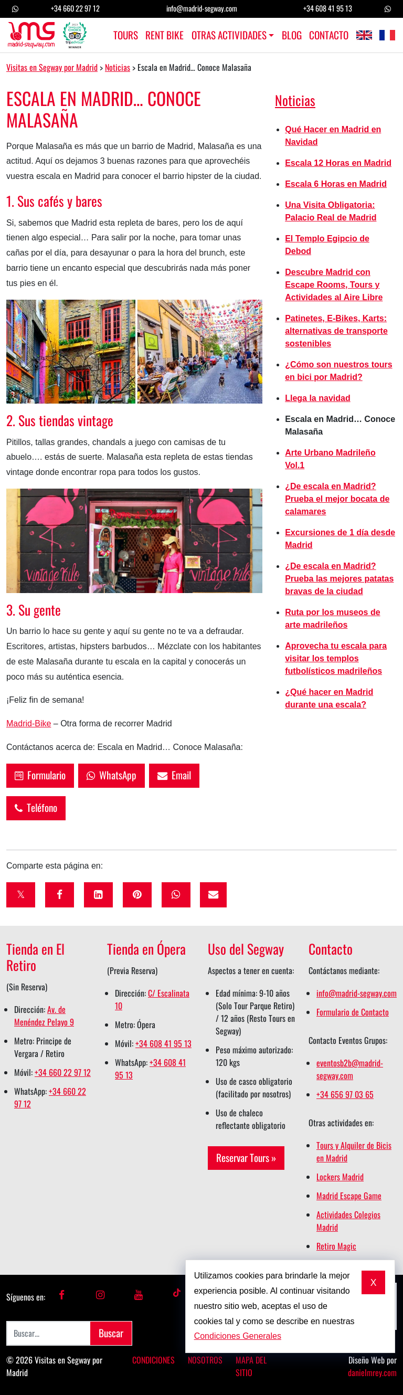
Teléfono (36, 807)
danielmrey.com (372, 1372)
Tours (125, 35)
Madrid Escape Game (348, 1195)
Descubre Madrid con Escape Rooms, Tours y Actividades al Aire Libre (334, 285)
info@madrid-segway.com (201, 8)
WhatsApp (111, 775)
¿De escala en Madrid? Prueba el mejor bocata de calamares (337, 499)
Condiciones (153, 1360)
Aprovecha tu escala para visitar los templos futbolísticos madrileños (336, 658)
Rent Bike (164, 35)
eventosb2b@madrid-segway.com (349, 1069)
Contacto (328, 35)
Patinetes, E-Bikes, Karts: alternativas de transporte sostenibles (336, 331)
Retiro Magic (336, 1246)
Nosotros (205, 1360)
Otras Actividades (229, 35)
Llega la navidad (317, 398)
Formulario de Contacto (352, 1012)
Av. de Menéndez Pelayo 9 (44, 1015)
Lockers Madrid (340, 1176)
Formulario (40, 775)
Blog (292, 35)
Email (174, 775)
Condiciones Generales (237, 1335)
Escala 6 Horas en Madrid (336, 183)
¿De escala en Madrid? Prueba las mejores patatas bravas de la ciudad (339, 579)
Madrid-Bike (28, 723)
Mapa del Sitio (251, 1366)
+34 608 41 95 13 (327, 8)
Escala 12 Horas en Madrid (338, 162)
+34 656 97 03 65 (345, 1094)
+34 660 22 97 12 (75, 8)
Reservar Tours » (246, 1157)
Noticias (295, 100)
